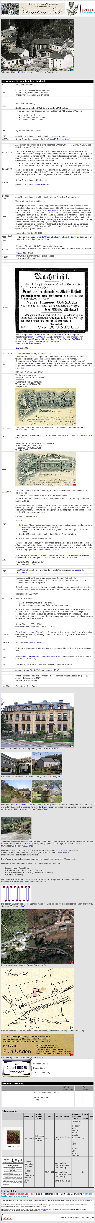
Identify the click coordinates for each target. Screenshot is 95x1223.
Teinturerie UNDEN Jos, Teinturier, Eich (33, 354)
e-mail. (5, 1202)
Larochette (51, 210)
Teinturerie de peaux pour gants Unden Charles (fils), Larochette (44, 237)
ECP (90, 435)
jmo (55, 748)
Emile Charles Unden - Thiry (28, 632)
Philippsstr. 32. (63, 139)
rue (34, 1064)
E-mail (44, 1210)
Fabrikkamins (20, 805)
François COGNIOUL (72, 339)
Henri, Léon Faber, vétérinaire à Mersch (41, 656)
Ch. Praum (65, 334)
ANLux (19, 253)
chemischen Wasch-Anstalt (40, 337)
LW (17, 348)
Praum (44, 341)
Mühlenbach (23, 72)
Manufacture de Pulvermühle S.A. (36, 527)
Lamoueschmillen (35, 642)
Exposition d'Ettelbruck (39, 184)
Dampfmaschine (49, 807)
